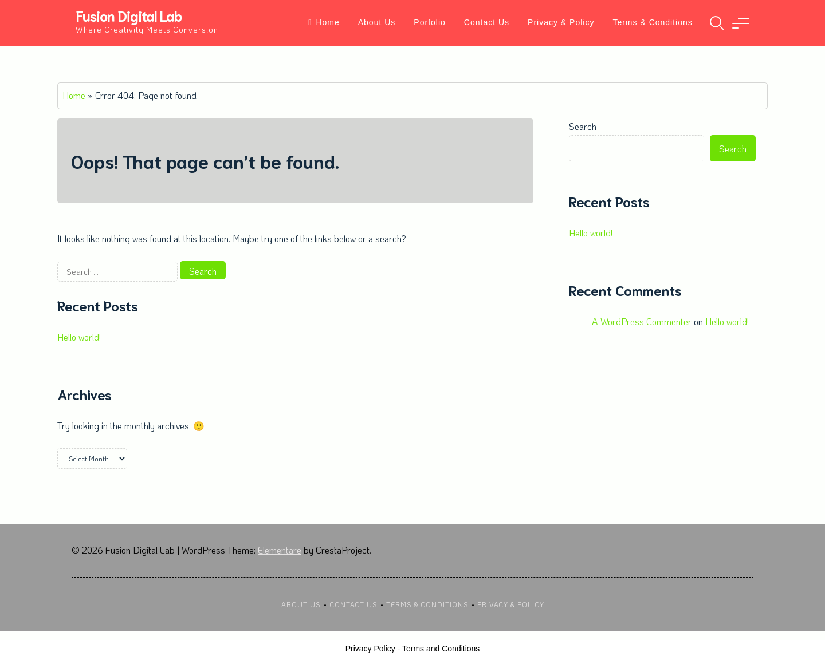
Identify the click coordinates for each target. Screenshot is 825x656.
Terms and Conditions (441, 648)
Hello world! (79, 337)
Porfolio (429, 22)
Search (582, 126)
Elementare (279, 550)
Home (323, 22)
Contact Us (486, 22)
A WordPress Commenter (642, 321)
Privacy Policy (370, 648)
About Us (377, 22)
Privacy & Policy (561, 22)
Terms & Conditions (652, 22)
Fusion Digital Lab (129, 15)
